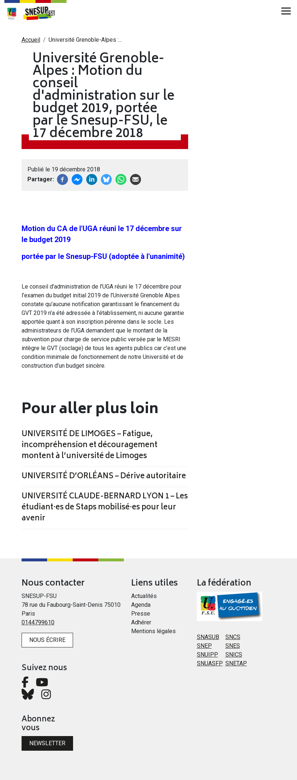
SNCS (232, 637)
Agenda (141, 604)
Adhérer (141, 622)
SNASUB (208, 637)
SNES (232, 645)
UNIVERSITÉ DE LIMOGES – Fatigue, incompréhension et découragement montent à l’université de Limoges (89, 445)
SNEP (204, 645)
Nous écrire (47, 639)
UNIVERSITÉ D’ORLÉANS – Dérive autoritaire (104, 476)
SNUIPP (207, 654)
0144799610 (38, 622)
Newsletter (47, 743)
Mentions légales (153, 631)
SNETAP (236, 663)
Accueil (31, 39)
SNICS (233, 654)
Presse (140, 613)
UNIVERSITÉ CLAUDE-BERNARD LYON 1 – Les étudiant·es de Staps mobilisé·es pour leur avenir (105, 507)
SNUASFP (210, 663)
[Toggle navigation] (286, 11)
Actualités (144, 596)
